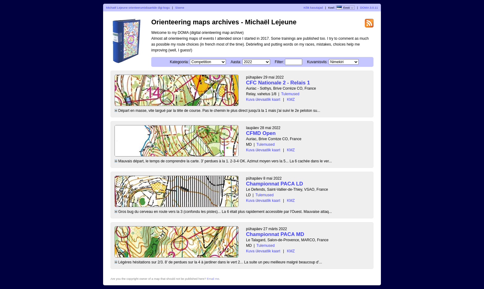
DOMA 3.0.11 (369, 7)
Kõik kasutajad (313, 7)
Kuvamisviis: (317, 62)
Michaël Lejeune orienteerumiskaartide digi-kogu (138, 7)
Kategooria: (179, 62)
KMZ (291, 99)
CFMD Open (261, 133)
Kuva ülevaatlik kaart (263, 99)
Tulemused (290, 94)
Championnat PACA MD (275, 234)
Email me (213, 278)
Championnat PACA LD (274, 184)
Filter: (279, 62)
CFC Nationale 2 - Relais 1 (278, 83)
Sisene (179, 7)
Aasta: (236, 62)
